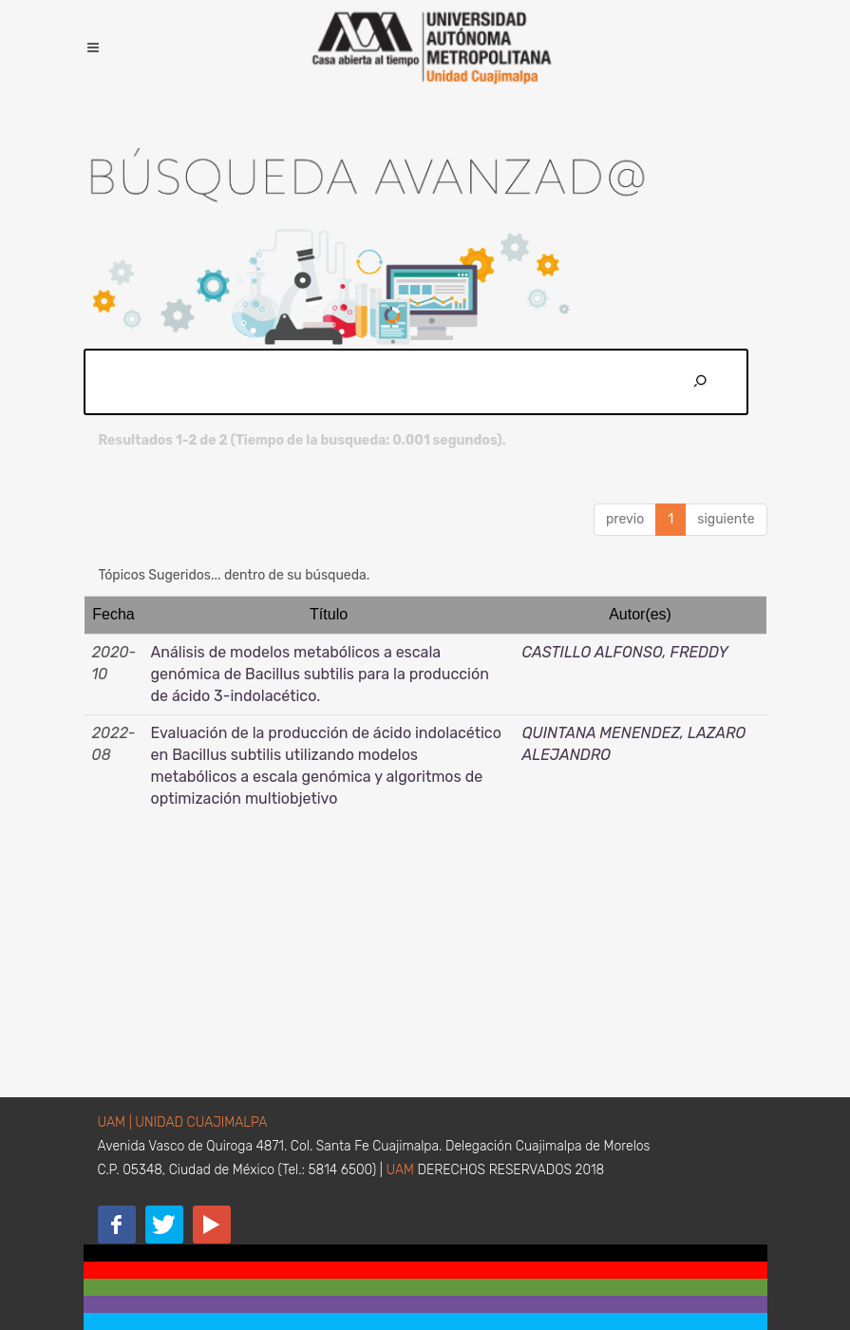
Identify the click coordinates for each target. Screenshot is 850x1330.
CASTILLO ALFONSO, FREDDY (625, 652)
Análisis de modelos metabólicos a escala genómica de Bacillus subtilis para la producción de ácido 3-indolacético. (320, 674)
